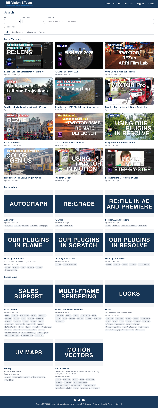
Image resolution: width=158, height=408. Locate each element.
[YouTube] (83, 400)
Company (88, 404)
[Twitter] (79, 400)
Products (117, 4)
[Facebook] (75, 400)
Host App (26, 17)
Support (141, 4)
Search (151, 4)
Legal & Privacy (107, 404)
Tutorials (17, 32)
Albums (31, 32)
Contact (119, 404)
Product (7, 17)
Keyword (50, 17)
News (97, 404)
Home (107, 4)
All (7, 32)
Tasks (42, 32)
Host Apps (129, 4)
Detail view (9, 27)
